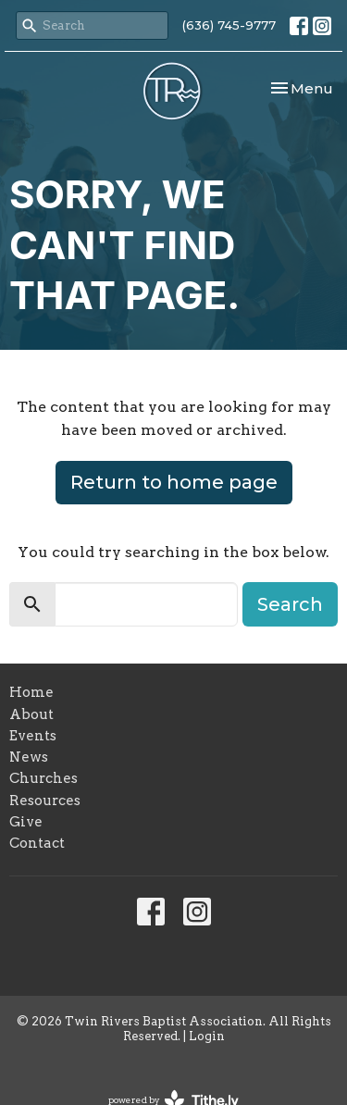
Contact (37, 843)
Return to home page (174, 482)
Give (26, 821)
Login (207, 1036)
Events (32, 735)
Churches (43, 778)
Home (31, 692)
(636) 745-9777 (229, 25)
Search (290, 604)
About (31, 714)
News (28, 757)
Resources (45, 800)
